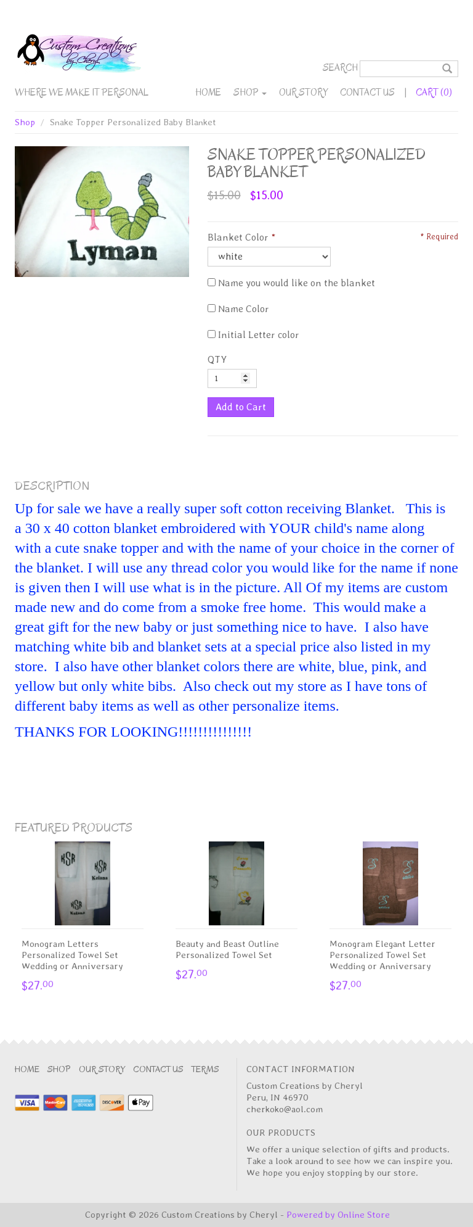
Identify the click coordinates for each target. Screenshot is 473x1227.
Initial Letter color (253, 335)
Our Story (303, 92)
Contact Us (367, 92)
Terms (205, 1069)
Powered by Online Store (338, 1214)
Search (340, 68)
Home (208, 92)
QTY (217, 359)
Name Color (238, 309)
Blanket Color (238, 237)
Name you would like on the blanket (291, 283)
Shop (250, 92)
